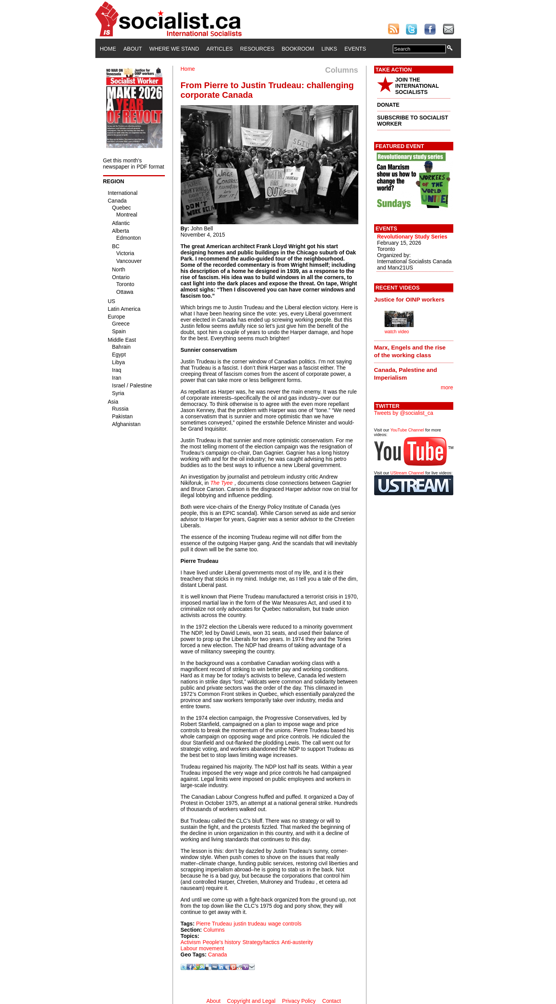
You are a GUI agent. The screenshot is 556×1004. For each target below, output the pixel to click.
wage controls (284, 923)
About (133, 49)
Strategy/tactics (261, 942)
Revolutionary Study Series (412, 237)
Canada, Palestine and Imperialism (405, 373)
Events (355, 49)
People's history (222, 942)
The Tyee (221, 483)
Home (108, 49)
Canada (217, 954)
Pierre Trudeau (214, 923)
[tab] (413, 299)
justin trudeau (250, 923)
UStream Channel (407, 472)
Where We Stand (174, 49)
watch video (397, 331)
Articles (220, 49)
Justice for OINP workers (409, 299)
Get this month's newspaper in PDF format (133, 163)
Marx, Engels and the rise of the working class (410, 351)
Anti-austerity (297, 942)
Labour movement (202, 948)
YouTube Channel (407, 430)
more (447, 387)
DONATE (388, 105)
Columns (214, 930)
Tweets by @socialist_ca (404, 413)
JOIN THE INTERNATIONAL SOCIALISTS (417, 86)
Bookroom (298, 49)
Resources (257, 49)
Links (329, 49)
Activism (191, 942)
